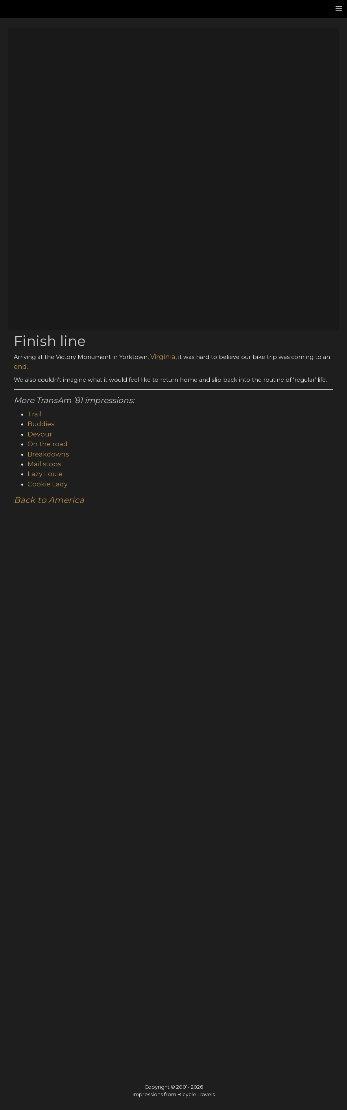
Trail (33, 123)
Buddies (39, 132)
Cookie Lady (45, 186)
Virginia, (161, 68)
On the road (45, 150)
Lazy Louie (43, 176)
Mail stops (42, 168)
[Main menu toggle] (338, 8)
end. (20, 77)
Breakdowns (46, 159)
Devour (38, 141)
